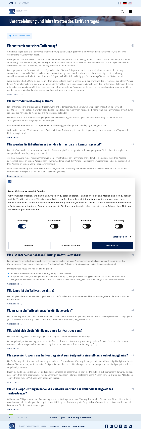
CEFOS (25, 3)
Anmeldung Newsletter (79, 417)
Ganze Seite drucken (19, 35)
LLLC (18, 3)
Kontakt (54, 417)
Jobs (63, 417)
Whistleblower (79, 426)
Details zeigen (119, 237)
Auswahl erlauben (70, 245)
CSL (11, 3)
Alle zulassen (112, 245)
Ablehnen (28, 245)
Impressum (54, 426)
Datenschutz (66, 426)
